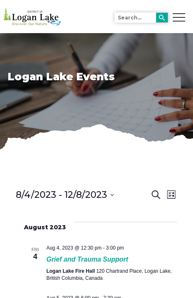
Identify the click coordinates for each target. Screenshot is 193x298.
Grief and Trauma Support (87, 259)
